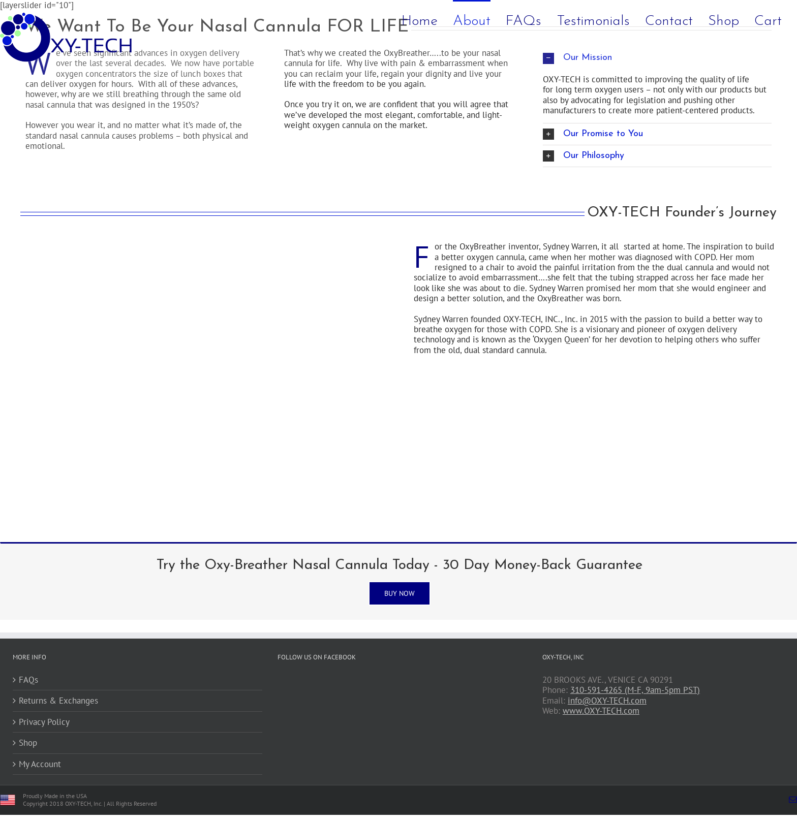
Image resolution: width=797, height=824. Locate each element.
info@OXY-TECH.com (607, 700)
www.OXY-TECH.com (601, 710)
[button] (657, 134)
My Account (40, 764)
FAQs (28, 680)
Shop (28, 743)
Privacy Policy (44, 722)
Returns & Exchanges (58, 700)
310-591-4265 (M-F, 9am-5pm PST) (635, 689)
